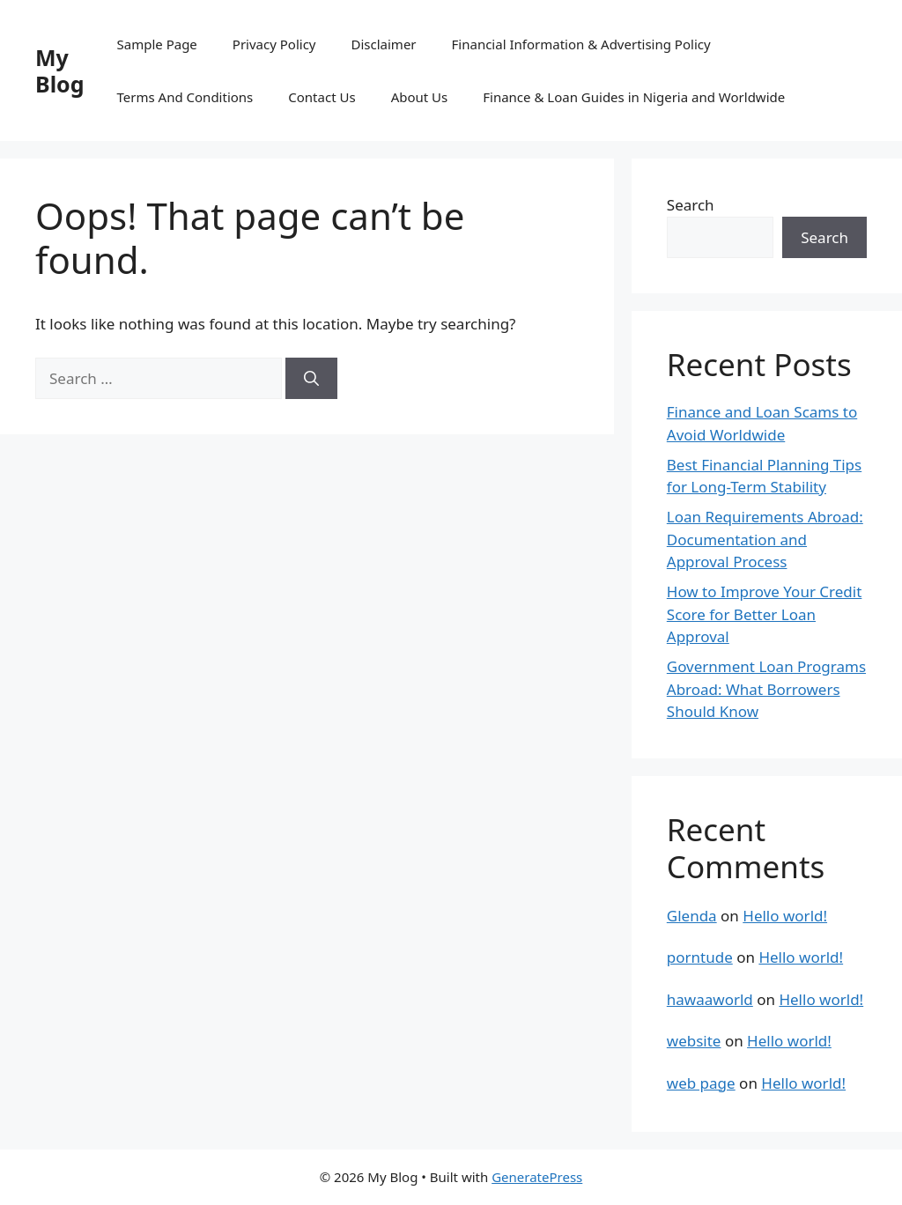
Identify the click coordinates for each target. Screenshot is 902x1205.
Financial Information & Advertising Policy (581, 44)
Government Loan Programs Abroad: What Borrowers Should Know (766, 688)
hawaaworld (710, 999)
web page (701, 1083)
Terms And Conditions (185, 97)
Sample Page (157, 44)
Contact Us (321, 97)
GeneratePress (537, 1177)
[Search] (311, 379)
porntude (700, 957)
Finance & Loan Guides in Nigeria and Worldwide (634, 97)
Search (690, 205)
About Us (419, 97)
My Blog (60, 70)
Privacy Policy (274, 44)
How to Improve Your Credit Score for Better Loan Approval (764, 614)
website (694, 1041)
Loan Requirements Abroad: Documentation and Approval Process (765, 539)
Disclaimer (384, 44)
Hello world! (785, 916)
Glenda (692, 916)
